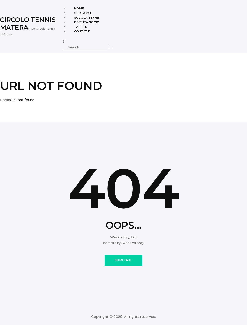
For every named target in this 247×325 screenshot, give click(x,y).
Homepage (123, 260)
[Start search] (109, 46)
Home (5, 99)
